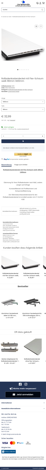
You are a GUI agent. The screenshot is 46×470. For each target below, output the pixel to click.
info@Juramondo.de (13, 434)
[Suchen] (20, 10)
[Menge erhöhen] (43, 136)
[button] (37, 3)
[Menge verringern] (3, 136)
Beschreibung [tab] (6, 165)
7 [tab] (28, 69)
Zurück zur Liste (7, 16)
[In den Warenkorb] (2, 22)
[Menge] (23, 136)
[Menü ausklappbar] (2, 3)
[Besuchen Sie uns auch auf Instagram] (25, 384)
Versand (12, 120)
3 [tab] (21, 69)
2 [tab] (19, 69)
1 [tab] (17, 69)
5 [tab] (24, 69)
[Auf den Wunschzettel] (41, 26)
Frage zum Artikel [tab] (20, 165)
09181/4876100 (12, 417)
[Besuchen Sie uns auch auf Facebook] (20, 384)
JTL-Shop (41, 468)
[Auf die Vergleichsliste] (36, 26)
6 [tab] (26, 69)
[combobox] (23, 102)
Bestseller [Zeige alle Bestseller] (23, 286)
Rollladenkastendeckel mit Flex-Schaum (20, 90)
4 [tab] (23, 69)
